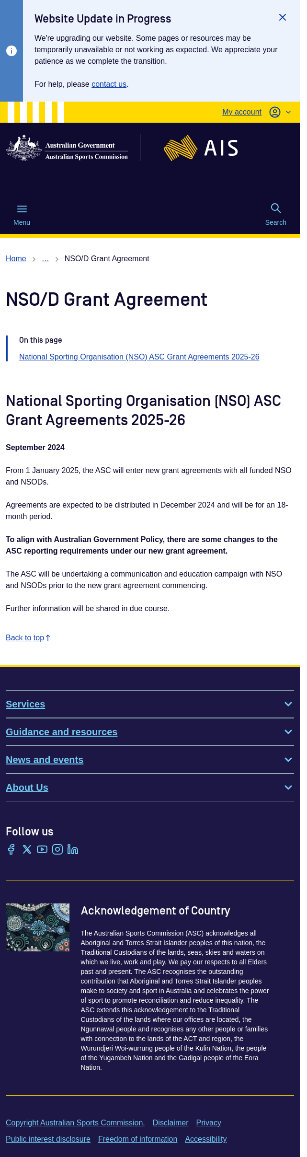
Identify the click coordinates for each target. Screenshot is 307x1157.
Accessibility (206, 1139)
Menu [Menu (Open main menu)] (21, 214)
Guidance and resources (150, 732)
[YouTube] (42, 850)
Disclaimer (171, 1123)
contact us (108, 84)
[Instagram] (57, 850)
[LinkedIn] (73, 850)
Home (16, 259)
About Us (150, 787)
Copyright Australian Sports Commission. (75, 1123)
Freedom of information (137, 1139)
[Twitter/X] (27, 850)
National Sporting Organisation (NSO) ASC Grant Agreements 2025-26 (139, 357)
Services (150, 704)
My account (242, 112)
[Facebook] (11, 850)
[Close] (282, 17)
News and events (150, 759)
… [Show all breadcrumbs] (45, 259)
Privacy (208, 1123)
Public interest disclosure (48, 1139)
